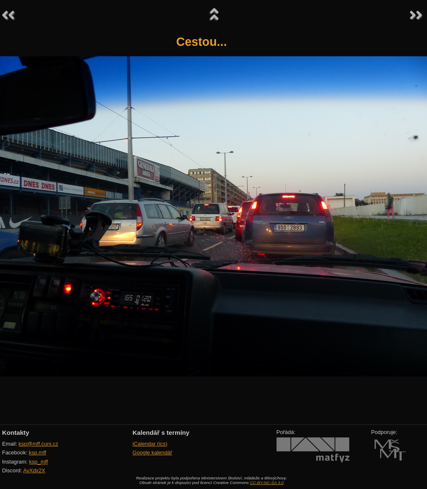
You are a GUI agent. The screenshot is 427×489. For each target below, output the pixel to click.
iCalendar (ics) (150, 444)
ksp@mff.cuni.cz (38, 444)
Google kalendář (152, 452)
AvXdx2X (34, 470)
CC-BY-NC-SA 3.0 (267, 482)
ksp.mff (37, 452)
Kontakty (15, 432)
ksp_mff (38, 462)
